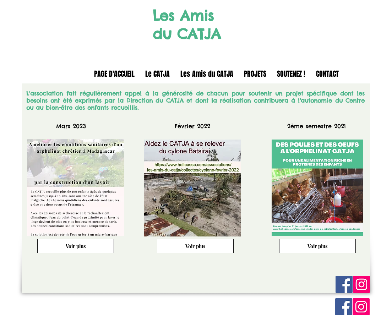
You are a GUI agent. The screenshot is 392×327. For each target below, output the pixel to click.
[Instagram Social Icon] (361, 284)
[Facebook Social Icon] (344, 284)
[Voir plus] (75, 246)
